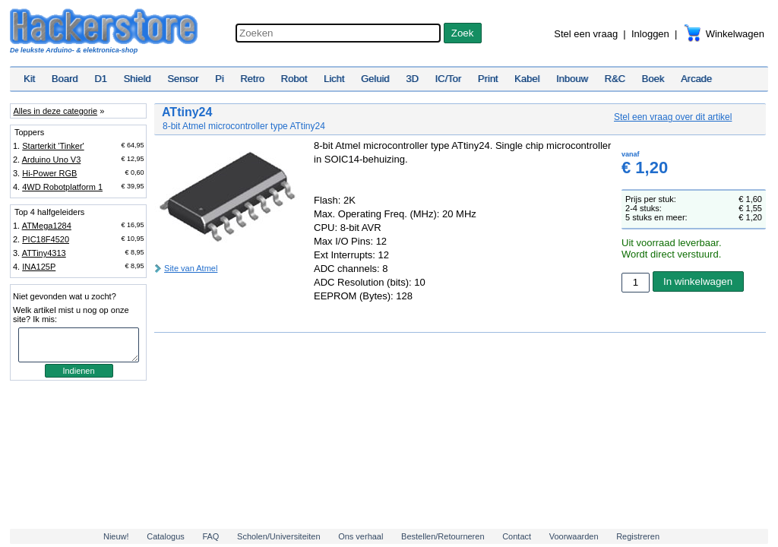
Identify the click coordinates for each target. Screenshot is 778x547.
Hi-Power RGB (49, 173)
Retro (252, 78)
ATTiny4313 (44, 253)
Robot (294, 78)
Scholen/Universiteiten (278, 536)
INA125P (38, 266)
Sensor (182, 78)
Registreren (637, 536)
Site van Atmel (190, 268)
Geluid (375, 78)
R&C (615, 78)
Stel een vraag (586, 34)
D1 (100, 78)
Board (65, 78)
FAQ (210, 536)
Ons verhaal (360, 536)
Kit (29, 78)
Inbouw (572, 78)
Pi (219, 78)
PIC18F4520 (45, 239)
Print (488, 78)
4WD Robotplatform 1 (62, 186)
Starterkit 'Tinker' (53, 145)
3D (412, 78)
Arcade (696, 78)
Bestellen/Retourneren (442, 536)
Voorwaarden (574, 536)
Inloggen (650, 34)
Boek (653, 78)
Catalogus (166, 536)
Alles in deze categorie (55, 110)
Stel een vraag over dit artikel (673, 117)
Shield (136, 78)
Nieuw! (116, 536)
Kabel (526, 78)
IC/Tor (448, 78)
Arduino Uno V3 (51, 159)
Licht (334, 78)
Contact (516, 536)
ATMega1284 (46, 225)
